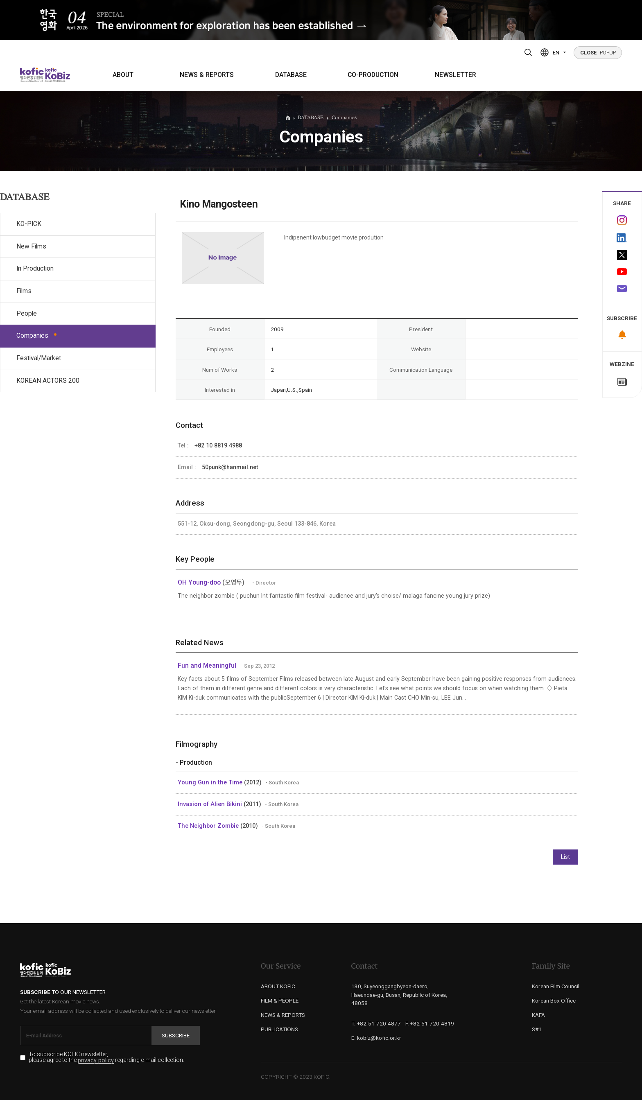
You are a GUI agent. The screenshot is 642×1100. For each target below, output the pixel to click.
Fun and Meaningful (207, 665)
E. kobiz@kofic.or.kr (376, 1037)
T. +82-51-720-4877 (376, 1023)
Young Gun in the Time (211, 782)
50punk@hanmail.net (230, 467)
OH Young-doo (200, 582)
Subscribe (176, 1035)
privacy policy (96, 1060)
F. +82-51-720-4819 (429, 1023)
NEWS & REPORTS (207, 75)
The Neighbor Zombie (209, 825)
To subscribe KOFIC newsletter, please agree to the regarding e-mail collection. (106, 1057)
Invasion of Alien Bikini (211, 804)
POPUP (598, 53)
